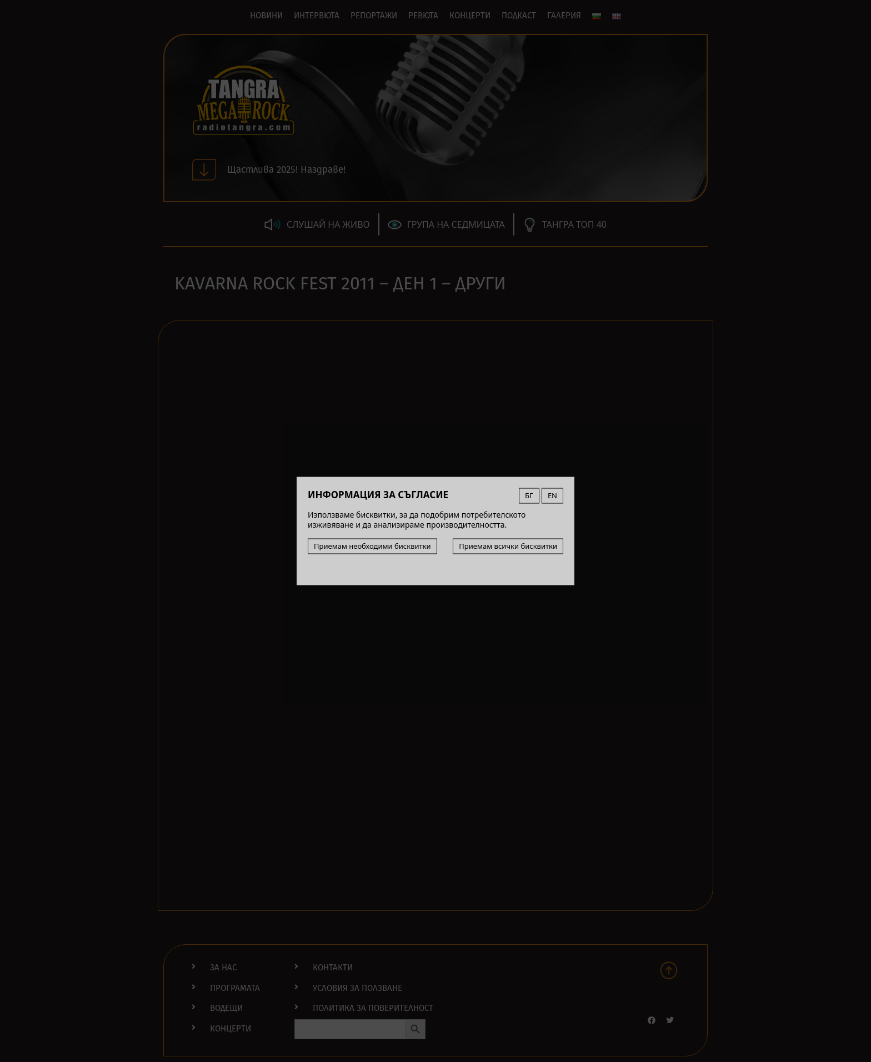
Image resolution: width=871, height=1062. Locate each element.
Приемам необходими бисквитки (372, 546)
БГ (529, 495)
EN (552, 495)
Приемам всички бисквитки (508, 546)
